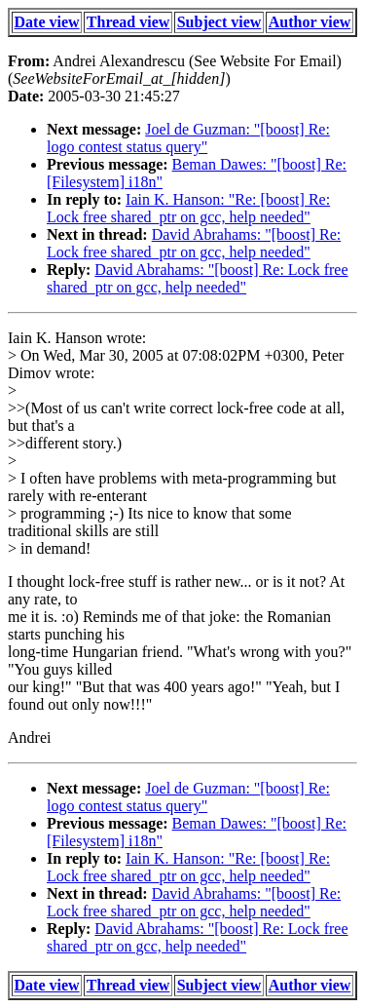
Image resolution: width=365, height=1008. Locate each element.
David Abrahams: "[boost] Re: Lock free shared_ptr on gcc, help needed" (194, 243)
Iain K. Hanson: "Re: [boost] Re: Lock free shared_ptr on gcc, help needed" (188, 208)
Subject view (219, 22)
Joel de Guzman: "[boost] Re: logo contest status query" (188, 138)
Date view (47, 22)
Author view (310, 22)
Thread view (128, 22)
